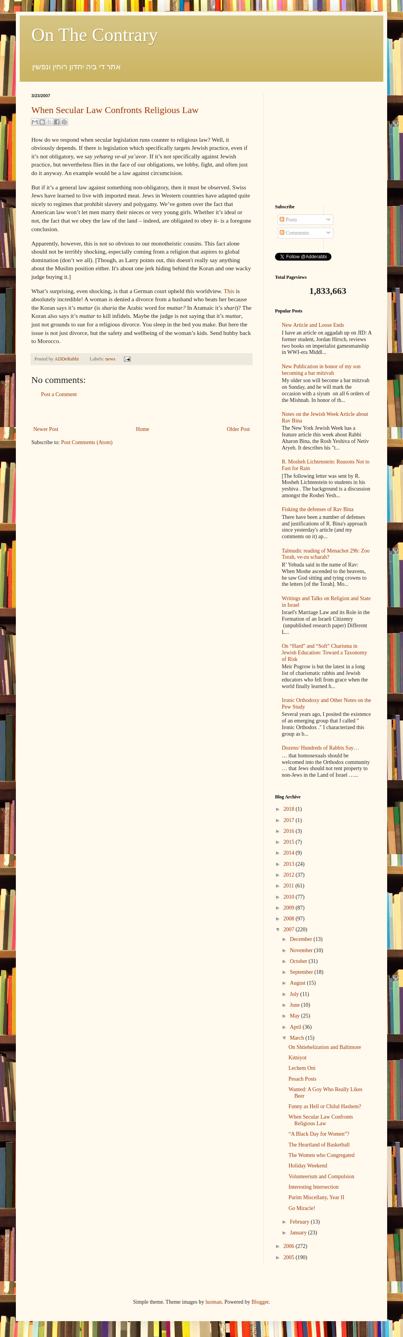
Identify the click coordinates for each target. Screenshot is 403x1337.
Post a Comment (59, 394)
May (295, 1016)
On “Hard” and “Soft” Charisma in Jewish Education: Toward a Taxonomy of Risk (324, 652)
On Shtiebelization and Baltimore (325, 1047)
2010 (289, 897)
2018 (289, 809)
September (302, 972)
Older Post (238, 429)
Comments (294, 233)
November (302, 950)
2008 (289, 919)
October (299, 961)
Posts (288, 220)
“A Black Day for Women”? (319, 1134)
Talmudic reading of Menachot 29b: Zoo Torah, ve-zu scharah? (326, 554)
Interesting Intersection (313, 1187)
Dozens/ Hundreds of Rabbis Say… (320, 748)
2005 (289, 1257)
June (295, 1005)
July (295, 994)
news (110, 359)
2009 (289, 908)
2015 (289, 842)
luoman (213, 1302)
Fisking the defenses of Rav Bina (317, 509)
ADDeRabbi (67, 359)
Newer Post (45, 429)
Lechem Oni (302, 1068)
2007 (289, 929)
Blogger (259, 1302)
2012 (289, 875)
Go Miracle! (302, 1208)
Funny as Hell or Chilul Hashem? (325, 1106)
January (299, 1233)
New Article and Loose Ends (313, 325)
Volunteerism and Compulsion (321, 1176)
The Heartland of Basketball (319, 1145)
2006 (289, 1246)
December (301, 939)
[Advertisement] (141, 412)
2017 (289, 820)
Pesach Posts (302, 1079)
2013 (289, 864)
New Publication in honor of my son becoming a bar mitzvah (321, 370)
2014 (289, 853)
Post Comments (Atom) (87, 442)
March (297, 1038)
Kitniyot (298, 1058)
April (296, 1027)
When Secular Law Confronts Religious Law (115, 110)
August (298, 983)
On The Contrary (94, 34)
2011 (289, 886)
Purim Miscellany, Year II (316, 1197)
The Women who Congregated (322, 1155)
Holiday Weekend (308, 1166)
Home (142, 429)
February (300, 1222)
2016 (289, 831)
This (229, 291)
